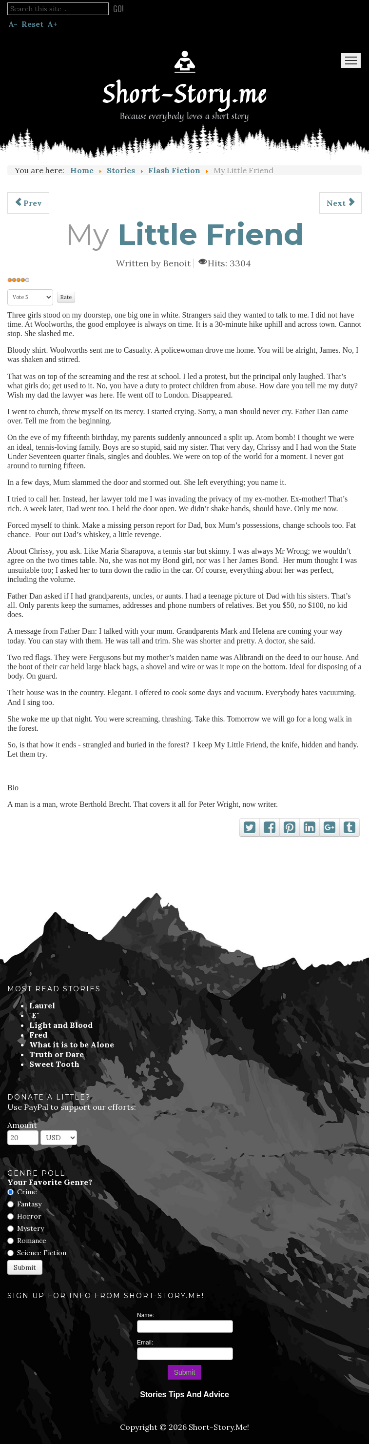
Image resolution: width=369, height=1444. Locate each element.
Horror (29, 1216)
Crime (27, 1191)
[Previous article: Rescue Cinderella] (28, 203)
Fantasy (29, 1204)
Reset (32, 24)
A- (13, 24)
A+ (52, 24)
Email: (145, 1342)
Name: (145, 1315)
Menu (351, 60)
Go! (118, 9)
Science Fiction (41, 1252)
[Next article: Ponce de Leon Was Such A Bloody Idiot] (340, 203)
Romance (31, 1240)
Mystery (30, 1228)
